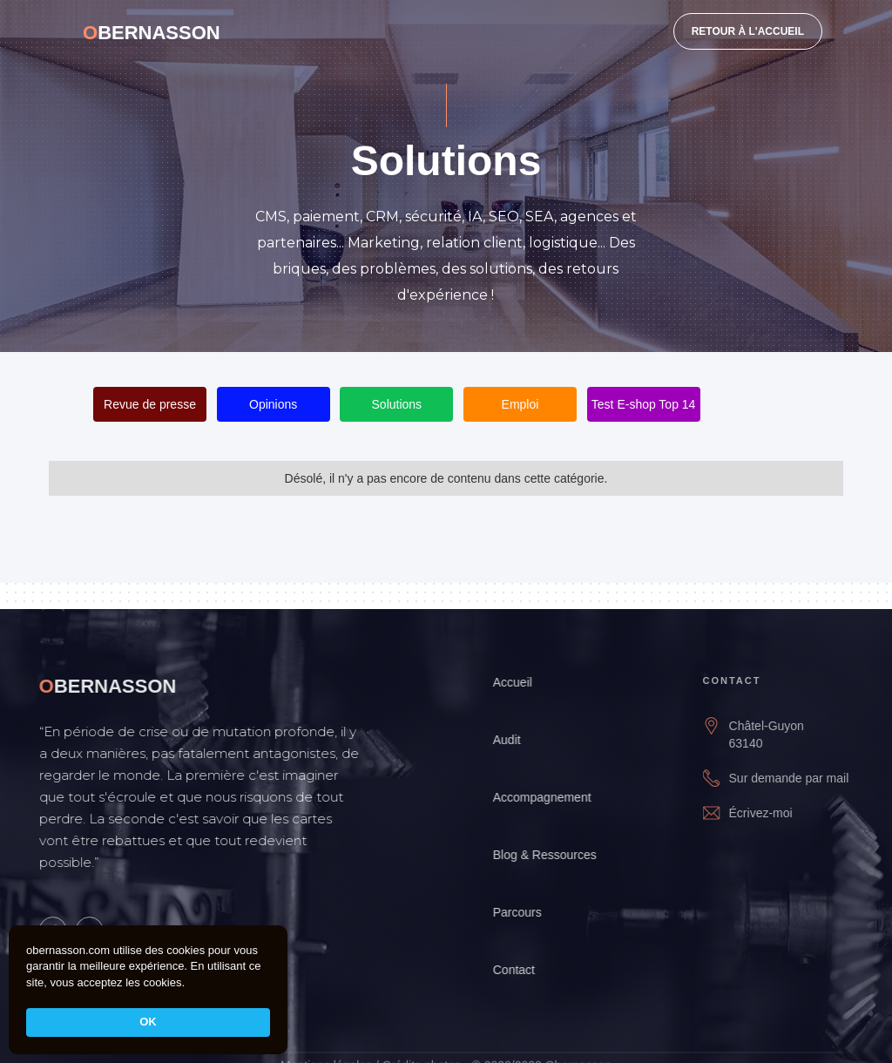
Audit (517, 740)
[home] (151, 30)
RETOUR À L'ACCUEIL (748, 31)
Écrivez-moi (776, 813)
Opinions (273, 404)
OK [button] (148, 1021)
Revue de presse (150, 404)
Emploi (520, 404)
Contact (524, 970)
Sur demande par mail (805, 778)
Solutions (397, 404)
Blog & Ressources (555, 855)
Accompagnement (552, 797)
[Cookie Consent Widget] (148, 989)
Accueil (523, 682)
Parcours (527, 912)
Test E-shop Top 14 (643, 404)
